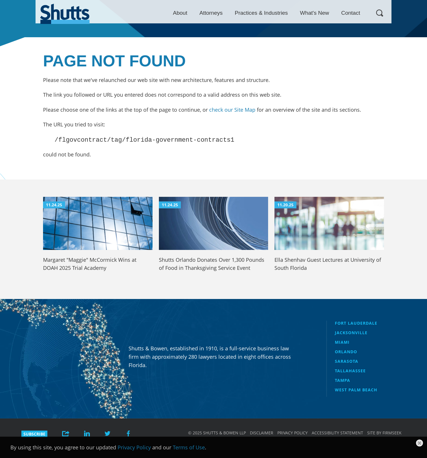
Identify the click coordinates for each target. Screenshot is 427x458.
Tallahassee (350, 370)
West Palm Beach (356, 389)
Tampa (342, 380)
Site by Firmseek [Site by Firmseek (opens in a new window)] (384, 432)
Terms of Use (189, 447)
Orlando (346, 351)
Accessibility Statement (337, 432)
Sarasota (346, 361)
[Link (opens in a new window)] (87, 434)
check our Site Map (232, 109)
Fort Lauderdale (356, 323)
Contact (386, 13)
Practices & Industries (296, 13)
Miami (342, 342)
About (215, 13)
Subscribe (34, 434)
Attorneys (246, 13)
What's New (350, 13)
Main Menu (209, 2)
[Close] (419, 443)
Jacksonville (351, 332)
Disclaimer (261, 432)
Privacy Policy (292, 432)
